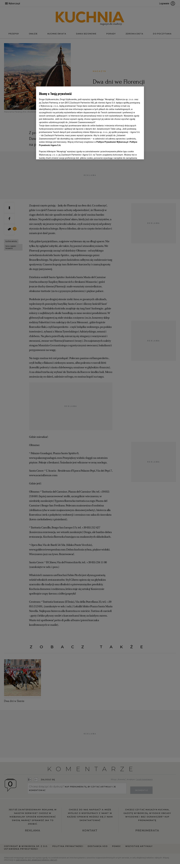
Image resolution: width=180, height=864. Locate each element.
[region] (90, 122)
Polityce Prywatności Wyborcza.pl (112, 142)
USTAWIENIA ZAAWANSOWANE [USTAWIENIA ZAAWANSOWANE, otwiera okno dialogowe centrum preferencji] (58, 153)
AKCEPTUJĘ (130, 153)
